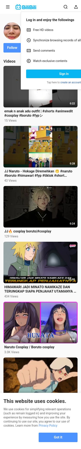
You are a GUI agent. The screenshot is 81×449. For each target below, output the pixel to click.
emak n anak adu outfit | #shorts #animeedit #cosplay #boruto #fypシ (38, 113)
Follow (12, 48)
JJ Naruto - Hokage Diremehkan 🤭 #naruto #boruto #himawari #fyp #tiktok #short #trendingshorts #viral (38, 173)
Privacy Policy (48, 425)
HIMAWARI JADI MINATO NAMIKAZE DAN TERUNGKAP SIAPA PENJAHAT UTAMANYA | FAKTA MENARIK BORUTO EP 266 (39, 289)
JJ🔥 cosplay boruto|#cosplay (27, 231)
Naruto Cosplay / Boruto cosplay (29, 347)
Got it (58, 437)
